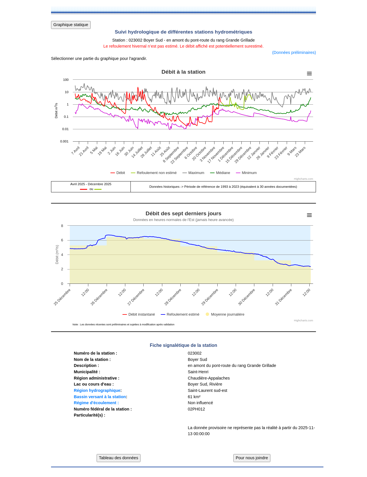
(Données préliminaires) (294, 52)
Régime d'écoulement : (96, 402)
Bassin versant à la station (100, 396)
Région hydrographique (97, 390)
